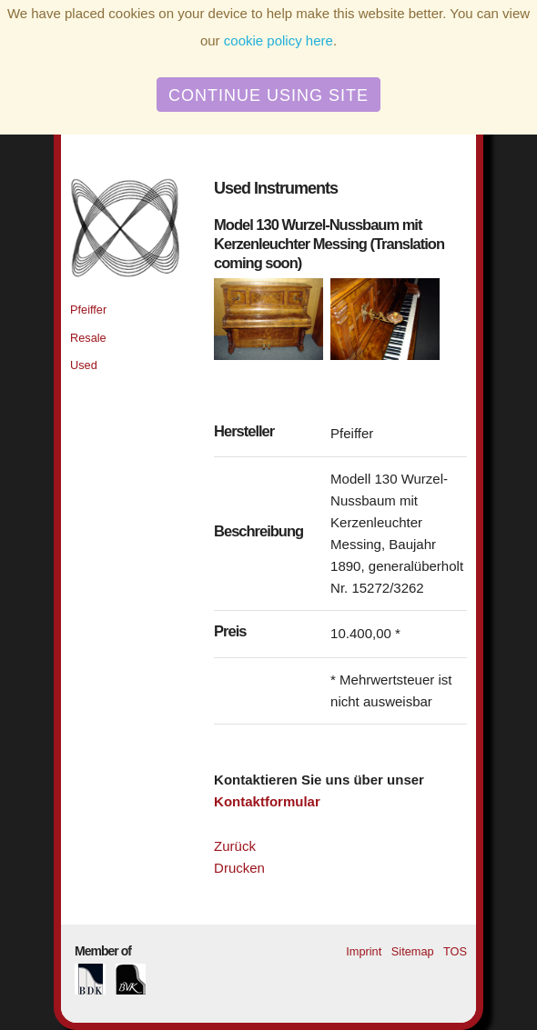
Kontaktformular (267, 801)
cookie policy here (278, 40)
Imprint (363, 951)
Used (83, 365)
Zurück (235, 846)
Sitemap (412, 951)
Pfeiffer (88, 309)
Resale (88, 338)
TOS (455, 951)
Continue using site (268, 95)
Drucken (239, 867)
